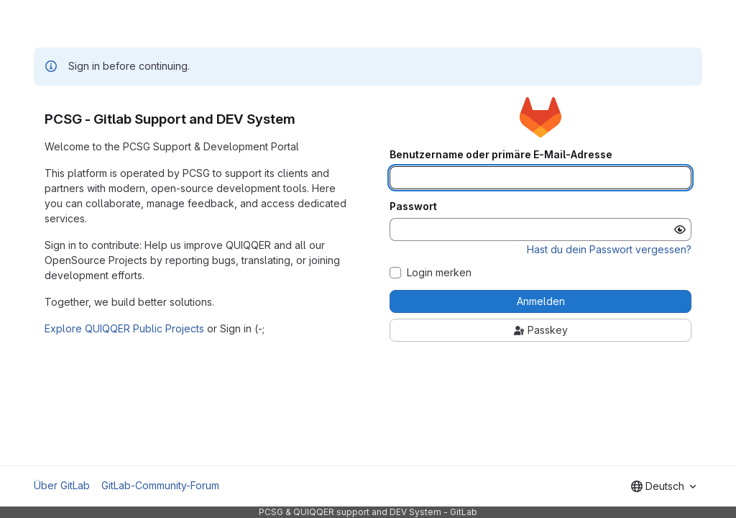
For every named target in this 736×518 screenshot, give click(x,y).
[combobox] (663, 486)
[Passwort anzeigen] (679, 229)
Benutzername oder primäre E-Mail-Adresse (501, 154)
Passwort (413, 206)
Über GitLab (62, 485)
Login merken (439, 272)
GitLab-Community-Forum (160, 485)
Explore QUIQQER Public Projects (124, 328)
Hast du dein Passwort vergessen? (609, 249)
